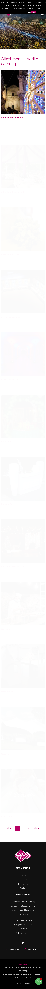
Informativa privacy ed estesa (12, 974)
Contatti (23, 888)
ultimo (36, 828)
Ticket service (23, 914)
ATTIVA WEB (26, 983)
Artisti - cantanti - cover (23, 920)
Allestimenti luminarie (12, 118)
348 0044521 (34, 949)
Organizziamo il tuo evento (23, 910)
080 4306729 (15, 949)
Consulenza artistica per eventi (23, 906)
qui (29, 12)
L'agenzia (23, 880)
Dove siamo (23, 884)
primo (9, 828)
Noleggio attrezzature (23, 925)
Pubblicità (23, 929)
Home (23, 876)
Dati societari (27, 974)
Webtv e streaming (23, 933)
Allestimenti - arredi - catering (23, 902)
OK (34, 12)
